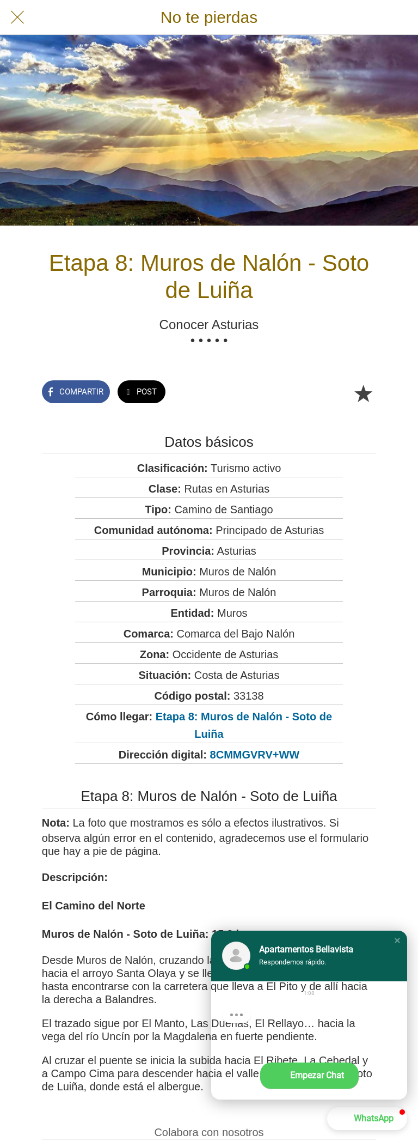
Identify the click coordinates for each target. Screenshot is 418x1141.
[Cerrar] (17, 17)
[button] (397, 940)
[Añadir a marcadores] (363, 393)
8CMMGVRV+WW (255, 755)
